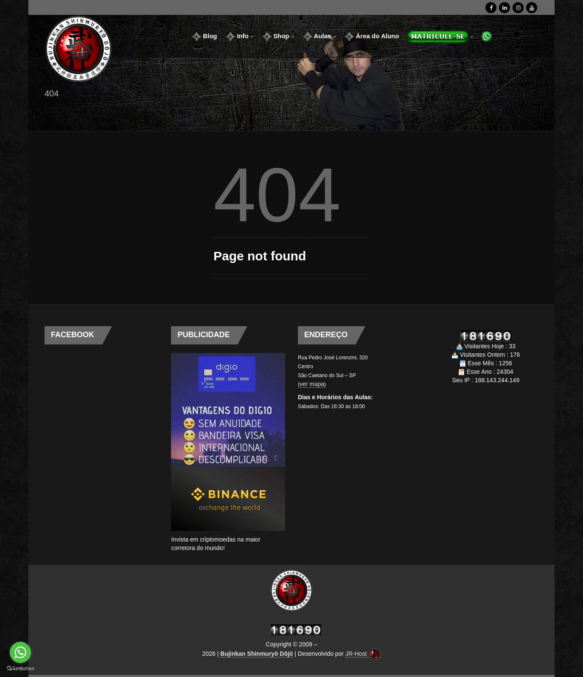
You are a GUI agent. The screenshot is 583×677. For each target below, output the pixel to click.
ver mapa (312, 384)
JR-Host (356, 653)
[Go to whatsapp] (20, 652)
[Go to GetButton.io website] (20, 668)
